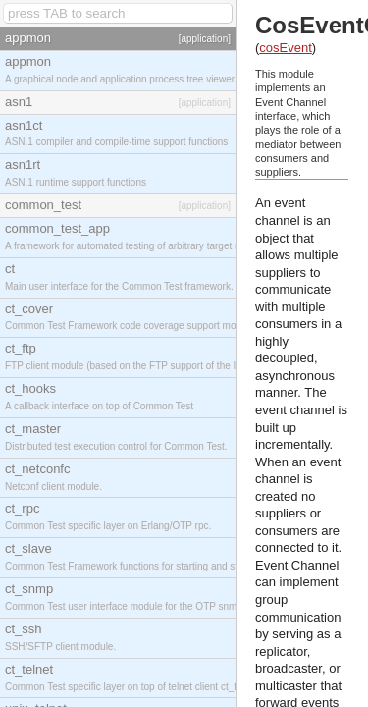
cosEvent (285, 47)
